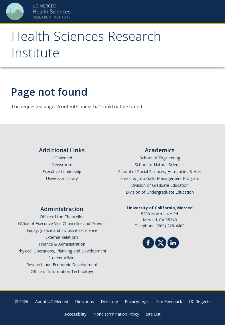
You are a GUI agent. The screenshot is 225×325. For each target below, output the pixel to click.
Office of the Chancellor (62, 216)
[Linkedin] (173, 243)
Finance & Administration (62, 244)
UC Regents (200, 301)
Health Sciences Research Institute (86, 46)
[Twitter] (160, 242)
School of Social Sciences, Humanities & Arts (159, 171)
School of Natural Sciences (160, 164)
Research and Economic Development (61, 264)
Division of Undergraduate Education (160, 192)
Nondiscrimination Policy (116, 314)
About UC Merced (51, 301)
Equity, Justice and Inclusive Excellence (62, 230)
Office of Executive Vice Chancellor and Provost (62, 223)
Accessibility (75, 314)
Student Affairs (62, 257)
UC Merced (62, 158)
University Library (62, 178)
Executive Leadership (61, 171)
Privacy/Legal (137, 301)
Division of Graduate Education (160, 185)
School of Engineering (160, 158)
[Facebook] (148, 243)
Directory (109, 301)
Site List (153, 314)
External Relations (61, 237)
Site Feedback (169, 301)
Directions (84, 301)
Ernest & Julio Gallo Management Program (159, 178)
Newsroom (62, 164)
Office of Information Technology (62, 271)
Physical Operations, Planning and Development (61, 251)
